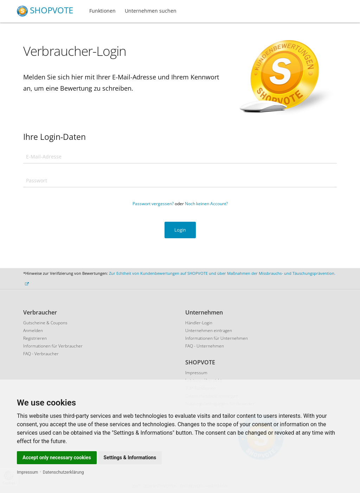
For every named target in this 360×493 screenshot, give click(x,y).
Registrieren (35, 338)
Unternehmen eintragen (208, 330)
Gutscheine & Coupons (45, 323)
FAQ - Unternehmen (204, 346)
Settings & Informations (130, 457)
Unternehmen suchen (150, 10)
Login (180, 230)
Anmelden (33, 330)
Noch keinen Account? (206, 204)
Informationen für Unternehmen (216, 338)
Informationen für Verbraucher (53, 346)
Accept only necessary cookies (56, 457)
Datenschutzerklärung (63, 472)
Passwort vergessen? (153, 204)
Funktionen (102, 10)
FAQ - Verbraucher (41, 354)
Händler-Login (198, 323)
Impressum (27, 472)
